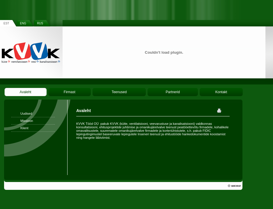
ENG (23, 23)
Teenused (119, 92)
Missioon (26, 120)
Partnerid (173, 92)
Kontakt (221, 92)
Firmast (69, 92)
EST (6, 23)
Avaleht (25, 92)
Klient (24, 128)
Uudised (26, 113)
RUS (40, 23)
